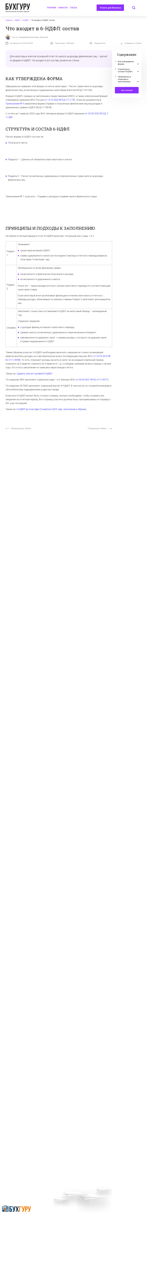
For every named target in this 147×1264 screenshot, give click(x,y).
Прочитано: (62, 43)
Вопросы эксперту (50, 1210)
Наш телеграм (126, 90)
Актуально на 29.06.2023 (19, 43)
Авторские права (122, 1215)
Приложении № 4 (15, 103)
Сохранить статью (131, 43)
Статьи (73, 8)
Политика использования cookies (93, 1227)
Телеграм (46, 1220)
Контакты (46, 1225)
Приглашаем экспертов (53, 1215)
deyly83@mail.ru (88, 1248)
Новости (63, 8)
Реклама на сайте (122, 1210)
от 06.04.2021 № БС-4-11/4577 (92, 379)
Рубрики (51, 8)
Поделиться (97, 43)
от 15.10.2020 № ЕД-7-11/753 (59, 99)
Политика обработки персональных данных (88, 1221)
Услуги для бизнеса (110, 8)
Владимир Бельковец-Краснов (33, 37)
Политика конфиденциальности (12, 1220)
